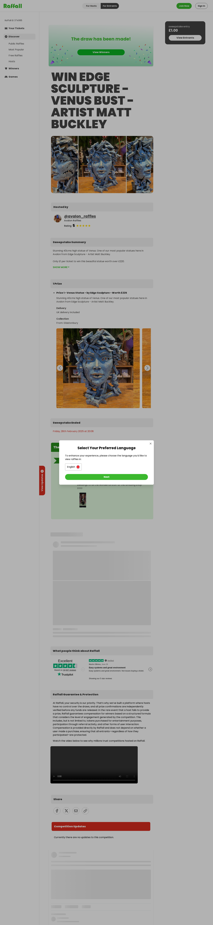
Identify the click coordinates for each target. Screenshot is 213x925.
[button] (73, 466)
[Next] (106, 477)
